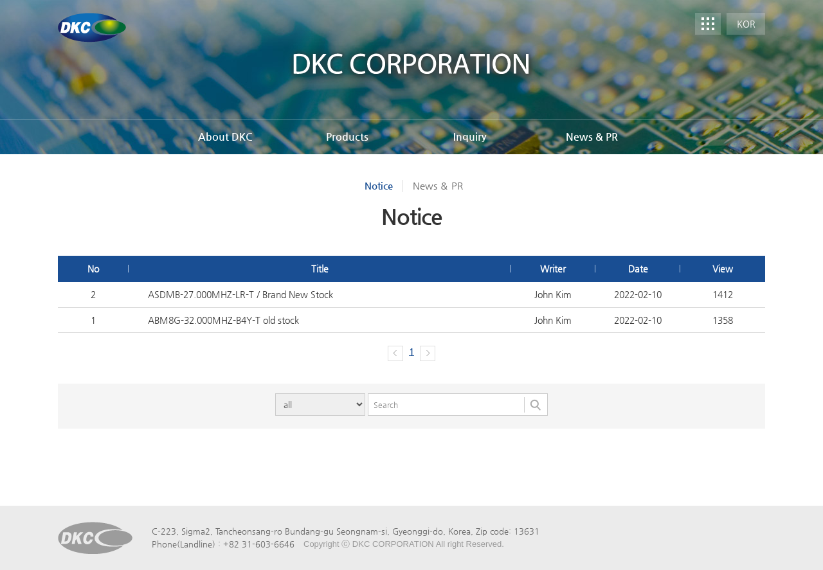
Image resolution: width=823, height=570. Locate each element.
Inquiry (469, 136)
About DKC (225, 136)
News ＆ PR (438, 185)
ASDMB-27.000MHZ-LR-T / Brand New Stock (240, 294)
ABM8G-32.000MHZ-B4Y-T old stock (223, 320)
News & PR (592, 136)
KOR (746, 24)
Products (347, 136)
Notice (379, 185)
